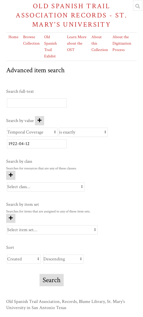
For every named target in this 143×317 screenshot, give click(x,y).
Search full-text (20, 91)
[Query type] (83, 132)
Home (13, 37)
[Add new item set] (10, 218)
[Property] (32, 132)
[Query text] (37, 143)
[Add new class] (10, 175)
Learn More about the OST (77, 43)
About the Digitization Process (121, 43)
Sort (10, 247)
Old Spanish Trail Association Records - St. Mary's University (71, 15)
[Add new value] (39, 120)
